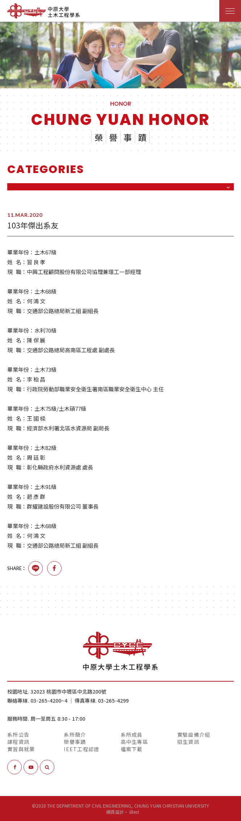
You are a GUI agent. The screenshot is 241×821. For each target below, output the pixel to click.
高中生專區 (134, 741)
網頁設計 (115, 811)
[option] (120, 55)
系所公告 (18, 734)
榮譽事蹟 (75, 741)
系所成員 (132, 734)
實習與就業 (21, 748)
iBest (134, 811)
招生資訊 (188, 741)
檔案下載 (132, 748)
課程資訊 (18, 741)
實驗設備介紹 (194, 734)
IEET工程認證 (81, 748)
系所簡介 (75, 734)
